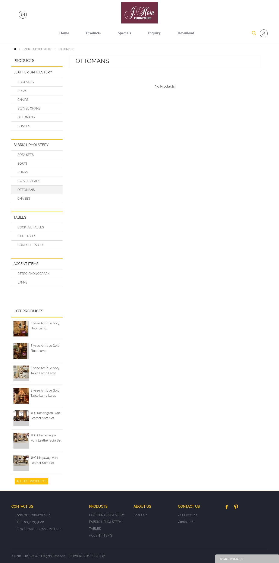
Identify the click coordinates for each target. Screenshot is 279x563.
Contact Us (186, 522)
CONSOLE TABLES (31, 245)
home (64, 33)
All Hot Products (31, 481)
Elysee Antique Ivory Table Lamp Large (45, 370)
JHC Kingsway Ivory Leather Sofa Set (44, 460)
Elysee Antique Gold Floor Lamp (45, 348)
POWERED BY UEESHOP (87, 556)
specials (124, 33)
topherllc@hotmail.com (45, 529)
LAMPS (23, 282)
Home (14, 49)
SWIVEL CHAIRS (29, 108)
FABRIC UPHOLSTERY (37, 49)
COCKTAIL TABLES (31, 227)
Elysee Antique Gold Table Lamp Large (45, 393)
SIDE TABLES (27, 236)
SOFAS (22, 91)
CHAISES (24, 126)
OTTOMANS (66, 49)
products (93, 33)
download (186, 33)
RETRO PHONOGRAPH (34, 273)
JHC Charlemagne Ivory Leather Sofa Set (46, 438)
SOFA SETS (26, 82)
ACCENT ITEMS (25, 264)
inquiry (154, 33)
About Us (140, 515)
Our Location (187, 515)
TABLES (19, 217)
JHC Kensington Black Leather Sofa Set (46, 415)
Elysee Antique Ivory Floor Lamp (45, 326)
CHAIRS (23, 99)
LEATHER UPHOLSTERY (32, 72)
